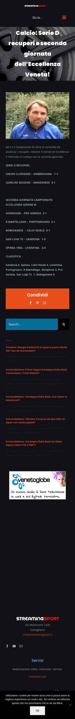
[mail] (20, 646)
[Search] (63, 324)
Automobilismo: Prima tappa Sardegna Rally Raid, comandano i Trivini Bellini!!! (36, 371)
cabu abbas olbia (34, 450)
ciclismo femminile (35, 356)
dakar (18, 383)
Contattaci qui (37, 676)
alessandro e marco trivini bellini (43, 379)
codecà (10, 383)
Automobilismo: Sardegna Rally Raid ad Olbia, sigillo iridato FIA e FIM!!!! (34, 443)
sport (9, 361)
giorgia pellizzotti (56, 356)
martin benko (30, 383)
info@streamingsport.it (37, 634)
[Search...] (32, 324)
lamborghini (42, 428)
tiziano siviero (42, 455)
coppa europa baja (22, 410)
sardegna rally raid (16, 455)
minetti (43, 383)
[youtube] (14, 646)
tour (15, 361)
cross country (41, 410)
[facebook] (7, 646)
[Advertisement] (37, 555)
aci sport (30, 406)
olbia (48, 450)
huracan (30, 428)
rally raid (57, 450)
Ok (37, 710)
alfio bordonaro (45, 406)
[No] (70, 705)
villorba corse (30, 433)
